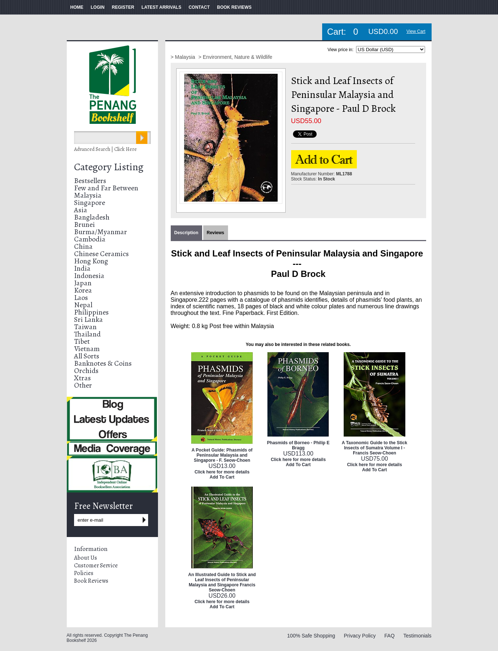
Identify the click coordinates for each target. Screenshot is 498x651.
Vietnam (87, 349)
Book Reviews (91, 581)
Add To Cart (222, 477)
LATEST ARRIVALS (161, 7)
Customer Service (96, 565)
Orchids (86, 371)
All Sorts (86, 356)
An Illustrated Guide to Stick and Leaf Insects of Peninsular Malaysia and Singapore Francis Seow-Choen (222, 582)
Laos (81, 297)
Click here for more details (222, 472)
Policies (83, 573)
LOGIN (98, 7)
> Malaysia (184, 57)
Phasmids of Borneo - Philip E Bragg (298, 445)
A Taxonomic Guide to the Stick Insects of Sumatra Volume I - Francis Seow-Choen (374, 448)
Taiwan (85, 327)
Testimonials (417, 636)
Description (186, 232)
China (83, 246)
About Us (85, 558)
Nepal (83, 305)
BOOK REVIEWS (234, 7)
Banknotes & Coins (103, 363)
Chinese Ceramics (101, 254)
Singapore (89, 203)
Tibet (82, 341)
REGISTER (123, 7)
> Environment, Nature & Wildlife (235, 57)
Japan (83, 283)
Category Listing (108, 167)
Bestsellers (90, 181)
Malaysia (87, 195)
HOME (77, 7)
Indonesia (89, 276)
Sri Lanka (88, 319)
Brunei (84, 224)
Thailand (87, 334)
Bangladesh (91, 217)
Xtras (82, 378)
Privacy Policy (360, 636)
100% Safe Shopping (311, 636)
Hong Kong (91, 261)
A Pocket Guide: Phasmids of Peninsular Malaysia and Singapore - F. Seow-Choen (222, 455)
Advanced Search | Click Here (105, 149)
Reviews (215, 232)
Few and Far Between (106, 188)
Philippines (91, 312)
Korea (83, 290)
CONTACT (199, 7)
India (82, 268)
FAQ (390, 636)
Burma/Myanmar (100, 232)
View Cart (415, 31)
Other (83, 385)
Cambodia (89, 239)
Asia (80, 210)
